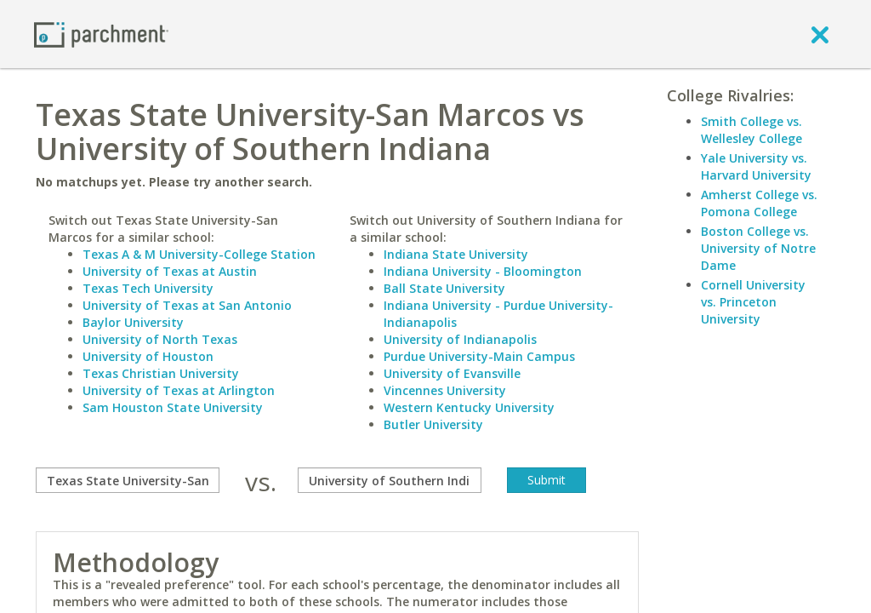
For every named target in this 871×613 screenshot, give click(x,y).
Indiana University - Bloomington (483, 271)
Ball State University (444, 288)
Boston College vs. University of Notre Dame (758, 248)
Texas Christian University (161, 373)
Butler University (433, 424)
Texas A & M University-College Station (199, 254)
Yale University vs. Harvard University (756, 166)
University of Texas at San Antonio (187, 305)
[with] (389, 480)
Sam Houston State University (173, 407)
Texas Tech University (148, 288)
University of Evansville (452, 373)
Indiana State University (456, 254)
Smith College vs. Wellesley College (751, 129)
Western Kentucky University (469, 407)
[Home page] (101, 34)
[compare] (127, 480)
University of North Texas (160, 339)
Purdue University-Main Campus (479, 356)
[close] (820, 34)
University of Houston (148, 356)
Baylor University (133, 322)
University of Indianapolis (460, 339)
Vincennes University (445, 390)
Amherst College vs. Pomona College (759, 203)
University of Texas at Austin (170, 271)
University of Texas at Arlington (179, 390)
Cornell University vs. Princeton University (753, 302)
